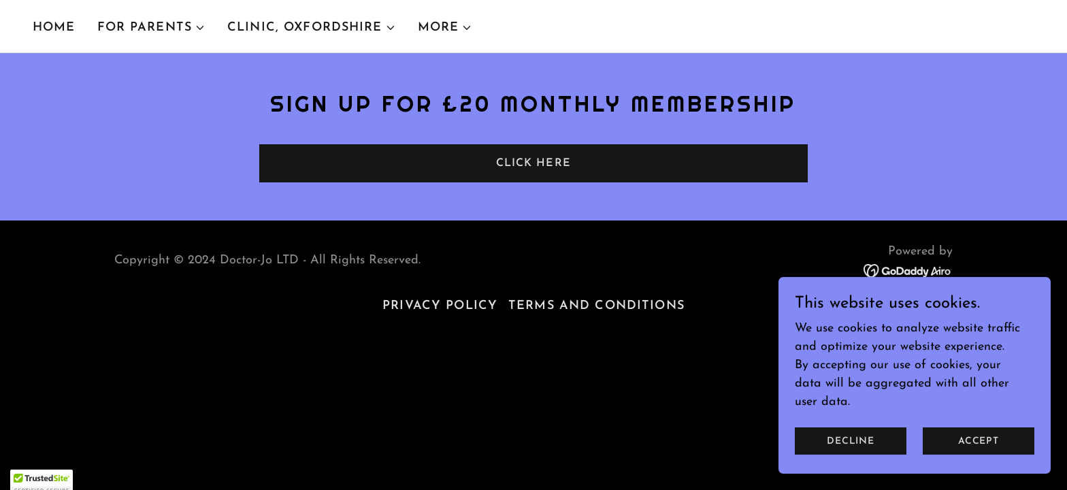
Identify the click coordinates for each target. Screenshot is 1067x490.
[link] (908, 269)
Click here (533, 163)
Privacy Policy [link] (439, 305)
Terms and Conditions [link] (596, 305)
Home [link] (54, 27)
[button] (151, 28)
